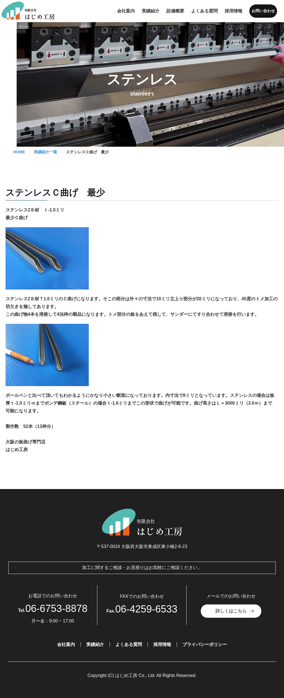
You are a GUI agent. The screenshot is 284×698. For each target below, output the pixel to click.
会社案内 (66, 644)
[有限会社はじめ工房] (31, 11)
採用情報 (162, 644)
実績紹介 (95, 644)
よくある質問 (128, 644)
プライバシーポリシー (204, 644)
